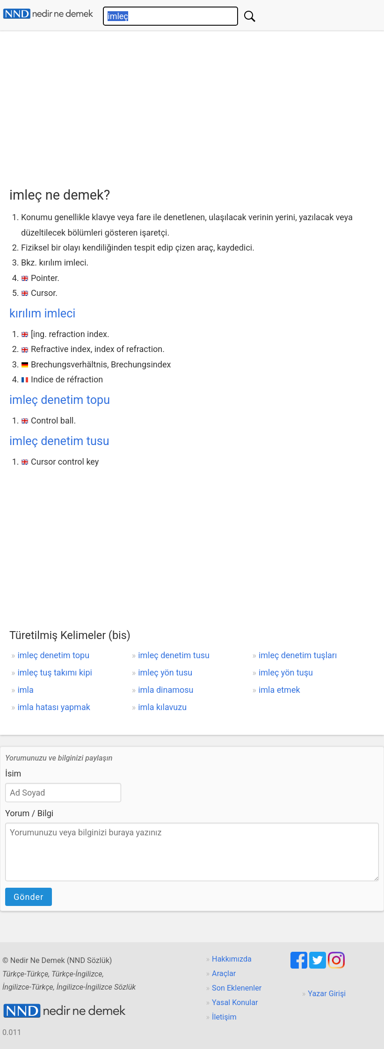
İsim (13, 773)
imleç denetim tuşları (298, 655)
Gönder (28, 897)
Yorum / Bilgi (29, 813)
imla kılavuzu (162, 707)
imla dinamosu (165, 690)
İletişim (224, 1017)
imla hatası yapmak (53, 707)
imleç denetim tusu (59, 441)
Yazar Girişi (327, 993)
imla (25, 690)
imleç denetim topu (59, 400)
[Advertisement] (196, 106)
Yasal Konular (235, 1002)
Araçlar (224, 973)
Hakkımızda (232, 959)
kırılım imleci (42, 313)
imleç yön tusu (165, 672)
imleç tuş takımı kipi (54, 672)
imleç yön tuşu (286, 672)
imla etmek (279, 690)
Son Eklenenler (236, 988)
